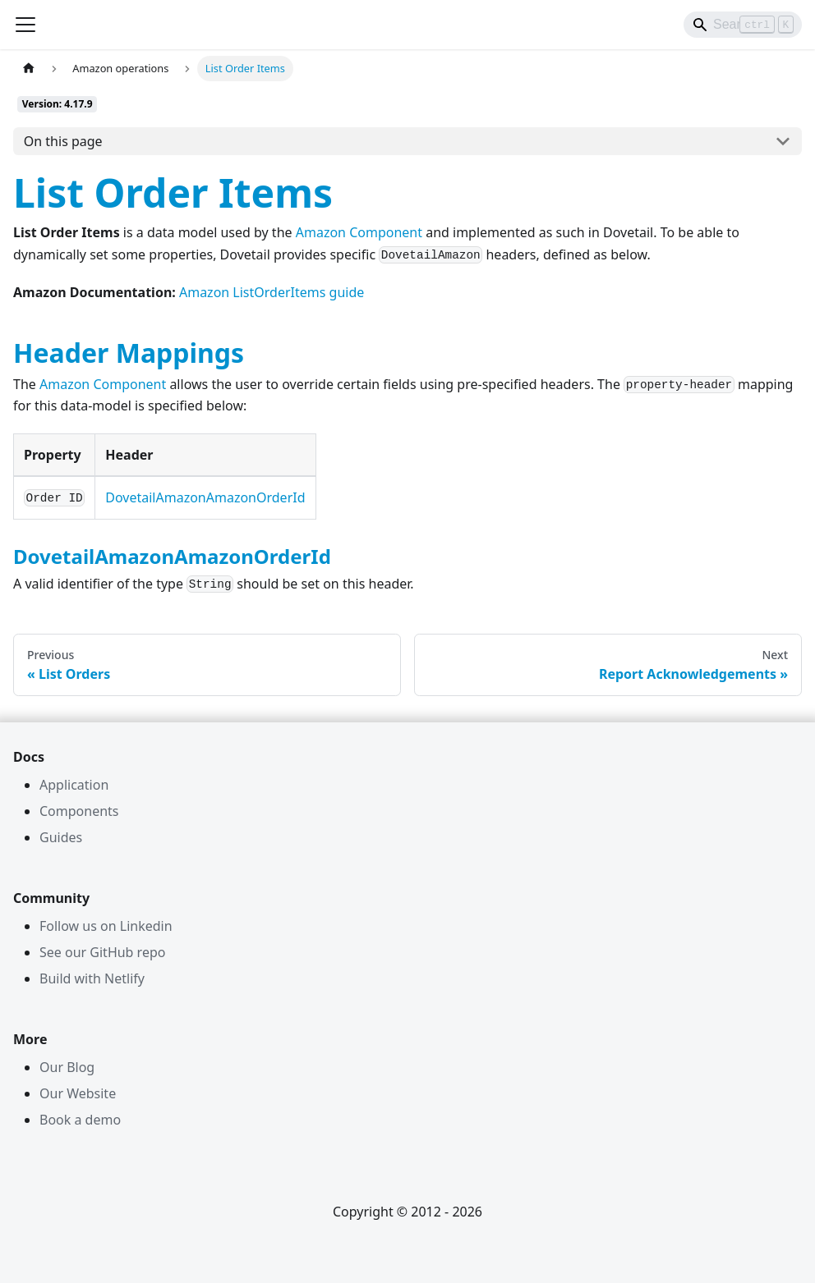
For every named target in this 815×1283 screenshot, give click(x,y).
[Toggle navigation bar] (25, 24)
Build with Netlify (92, 978)
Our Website (77, 1093)
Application (73, 785)
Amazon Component (359, 232)
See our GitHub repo (102, 952)
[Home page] (28, 68)
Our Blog (66, 1067)
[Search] (743, 24)
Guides (60, 837)
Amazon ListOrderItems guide (271, 292)
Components (79, 811)
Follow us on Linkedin (106, 926)
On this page (63, 141)
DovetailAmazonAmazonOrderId (205, 497)
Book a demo (80, 1120)
